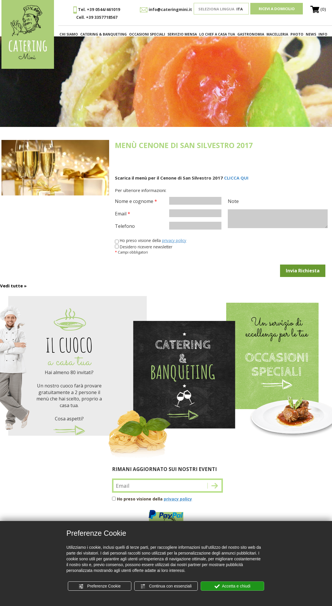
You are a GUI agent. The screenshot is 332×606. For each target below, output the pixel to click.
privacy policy (174, 240)
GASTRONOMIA (250, 34)
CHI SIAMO (68, 34)
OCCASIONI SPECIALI (147, 34)
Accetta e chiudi (233, 586)
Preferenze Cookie (100, 586)
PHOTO (296, 34)
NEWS (311, 34)
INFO (322, 34)
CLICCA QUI (236, 178)
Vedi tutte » (13, 286)
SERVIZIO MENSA (182, 34)
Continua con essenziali (166, 586)
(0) (318, 9)
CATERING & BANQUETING (103, 34)
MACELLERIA (277, 34)
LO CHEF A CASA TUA (217, 34)
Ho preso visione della (154, 499)
